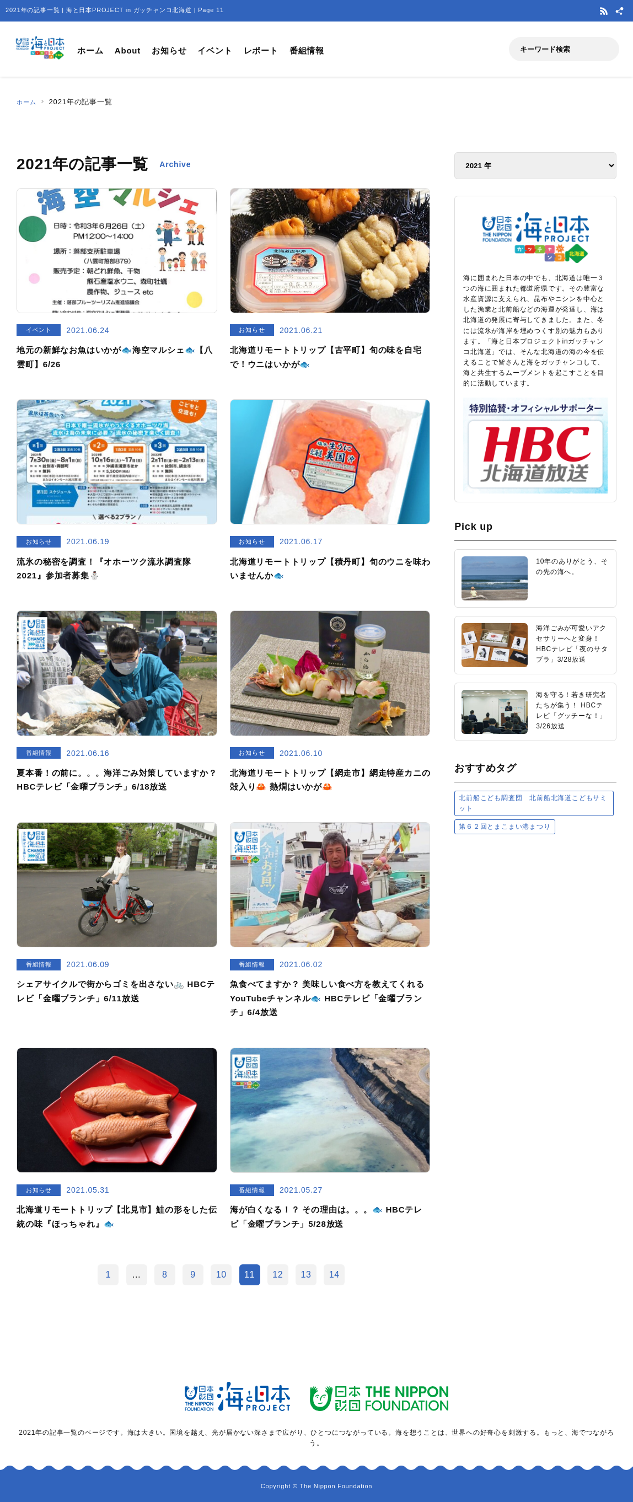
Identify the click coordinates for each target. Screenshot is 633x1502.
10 (221, 1274)
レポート (261, 50)
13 (306, 1274)
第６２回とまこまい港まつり (504, 826)
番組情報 (306, 50)
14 (334, 1274)
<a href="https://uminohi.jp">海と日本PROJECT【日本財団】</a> (535, 982)
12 (277, 1274)
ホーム (90, 50)
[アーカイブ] (535, 165)
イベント (214, 50)
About (128, 50)
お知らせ (169, 50)
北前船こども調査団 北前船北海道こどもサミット (533, 803)
